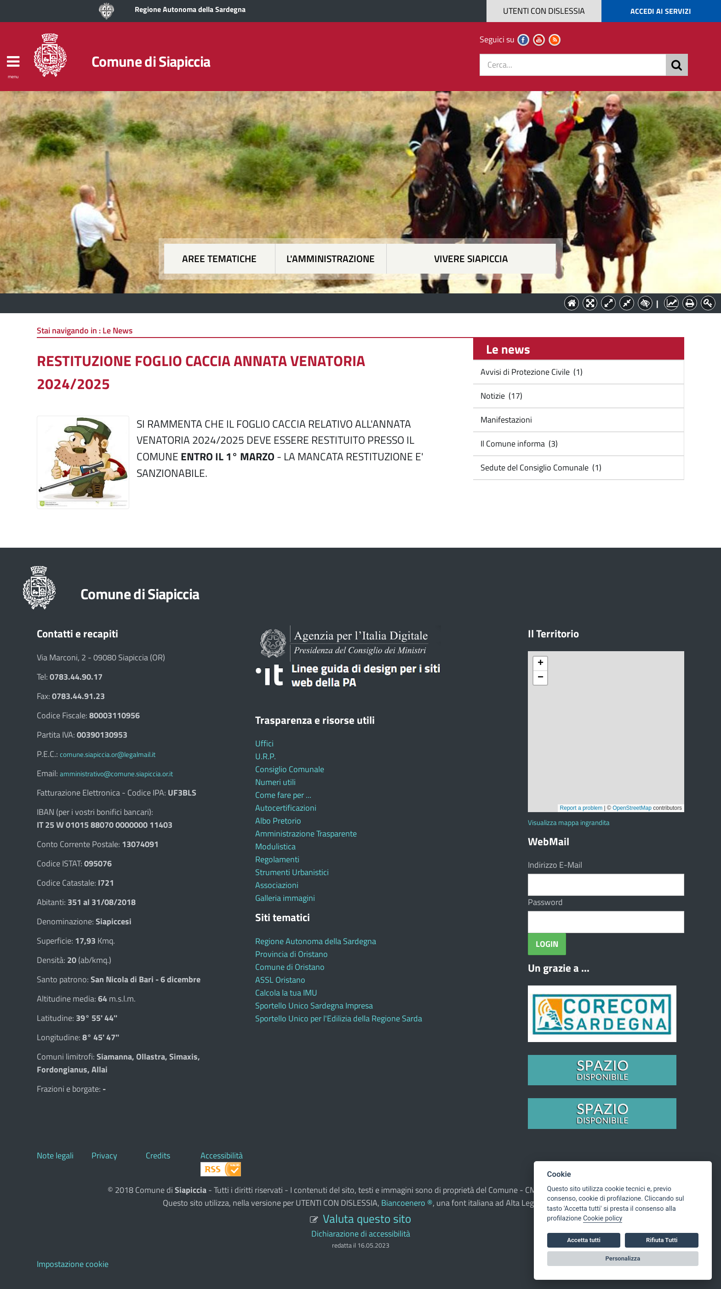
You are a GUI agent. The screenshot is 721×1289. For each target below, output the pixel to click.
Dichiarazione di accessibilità (360, 1233)
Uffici (264, 743)
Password (545, 902)
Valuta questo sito (367, 1218)
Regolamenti (277, 859)
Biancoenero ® (407, 1203)
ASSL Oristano (280, 980)
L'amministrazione (330, 259)
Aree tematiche (219, 259)
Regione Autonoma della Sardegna (190, 9)
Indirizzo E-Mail (555, 865)
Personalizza (623, 1258)
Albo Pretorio (278, 820)
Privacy (104, 1155)
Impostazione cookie (73, 1264)
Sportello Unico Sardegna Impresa (314, 1005)
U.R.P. (265, 756)
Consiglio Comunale (289, 769)
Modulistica (275, 846)
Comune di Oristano (290, 967)
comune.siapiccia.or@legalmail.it (107, 754)
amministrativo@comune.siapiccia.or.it (116, 773)
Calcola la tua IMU (286, 992)
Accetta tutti (584, 1240)
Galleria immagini (285, 898)
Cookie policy (602, 1218)
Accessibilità (221, 1155)
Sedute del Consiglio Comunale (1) (540, 467)
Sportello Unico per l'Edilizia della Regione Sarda (338, 1018)
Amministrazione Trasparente (306, 833)
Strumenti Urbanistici (292, 872)
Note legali (55, 1155)
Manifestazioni (505, 419)
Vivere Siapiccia (471, 259)
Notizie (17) (500, 396)
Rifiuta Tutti (661, 1240)
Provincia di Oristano (291, 954)
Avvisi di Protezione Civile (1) (531, 372)
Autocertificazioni (285, 808)
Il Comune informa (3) (518, 443)
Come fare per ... (283, 795)
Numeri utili (275, 782)
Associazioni (276, 885)
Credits (158, 1155)
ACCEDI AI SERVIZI (660, 11)
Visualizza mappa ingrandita (569, 822)
